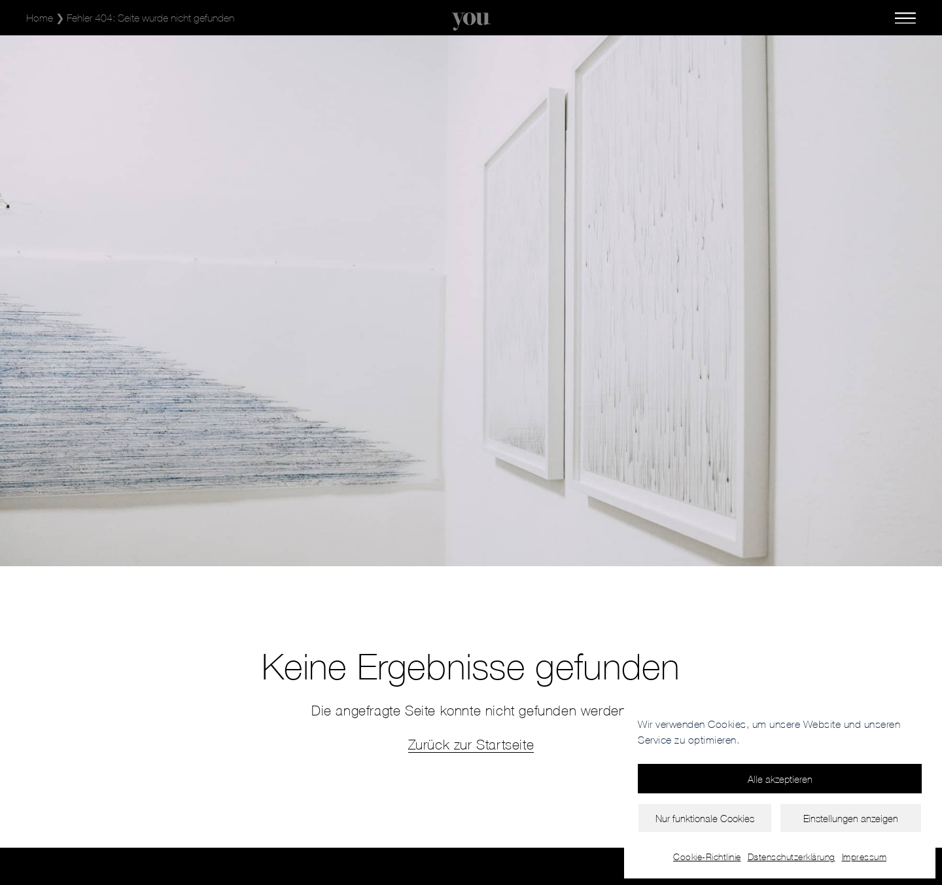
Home (39, 18)
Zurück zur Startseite (471, 744)
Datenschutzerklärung (791, 856)
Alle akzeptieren (780, 779)
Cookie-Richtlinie (707, 856)
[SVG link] (471, 21)
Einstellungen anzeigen (850, 818)
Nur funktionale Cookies (704, 818)
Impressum (864, 856)
